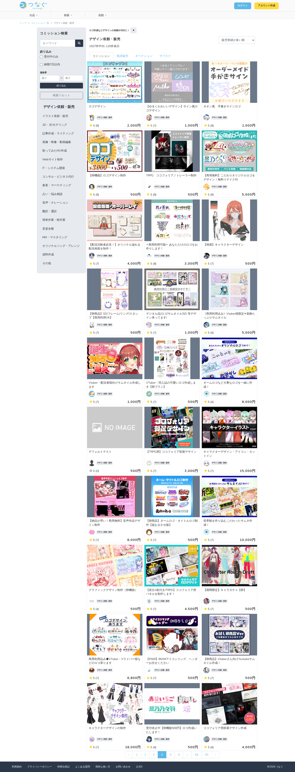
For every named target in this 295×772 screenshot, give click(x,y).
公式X (139, 766)
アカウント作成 (264, 6)
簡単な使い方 (102, 766)
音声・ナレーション (55, 203)
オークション (143, 56)
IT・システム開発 (53, 168)
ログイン (236, 6)
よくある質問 (82, 766)
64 (196, 755)
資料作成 (48, 254)
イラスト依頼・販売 (55, 116)
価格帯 (43, 72)
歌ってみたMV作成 (54, 151)
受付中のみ (51, 57)
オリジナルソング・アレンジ (61, 246)
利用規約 (17, 766)
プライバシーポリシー (39, 766)
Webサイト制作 (52, 159)
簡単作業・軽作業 (53, 220)
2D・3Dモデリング (54, 125)
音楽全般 (48, 229)
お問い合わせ (123, 766)
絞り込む (61, 85)
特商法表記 (63, 766)
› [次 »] (215, 755)
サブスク (165, 56)
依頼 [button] (101, 15)
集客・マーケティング (56, 185)
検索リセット (61, 95)
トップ (23, 23)
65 (206, 755)
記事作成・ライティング (58, 133)
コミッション (101, 56)
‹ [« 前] (128, 755)
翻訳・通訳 (49, 211)
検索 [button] (67, 15)
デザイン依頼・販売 (59, 106)
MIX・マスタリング (54, 237)
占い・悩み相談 (52, 194)
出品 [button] (33, 15)
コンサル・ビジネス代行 (58, 177)
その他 (46, 263)
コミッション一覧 (40, 23)
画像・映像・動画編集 (56, 142)
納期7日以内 (52, 64)
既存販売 (122, 56)
